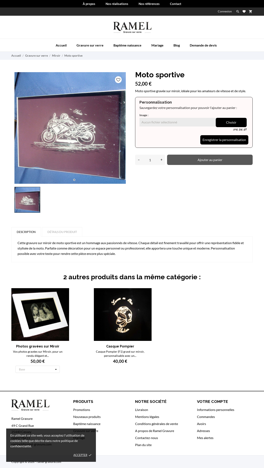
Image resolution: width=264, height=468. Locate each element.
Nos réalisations (117, 4)
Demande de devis (203, 45)
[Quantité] (150, 160)
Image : (143, 115)
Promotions (81, 410)
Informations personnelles (215, 410)
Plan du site (143, 445)
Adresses (203, 431)
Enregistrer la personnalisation (224, 140)
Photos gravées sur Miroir (37, 346)
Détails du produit (62, 232)
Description (26, 232)
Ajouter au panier (210, 160)
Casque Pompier (96, 346)
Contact (175, 4)
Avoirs (201, 424)
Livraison (141, 410)
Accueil (61, 45)
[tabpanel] (70, 128)
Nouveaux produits (87, 417)
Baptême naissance (127, 45)
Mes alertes (205, 438)
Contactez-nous (146, 438)
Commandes (206, 417)
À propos (89, 4)
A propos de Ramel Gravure (154, 431)
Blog (176, 45)
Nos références (149, 4)
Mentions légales (147, 417)
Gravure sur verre (90, 45)
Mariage (157, 45)
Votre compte (212, 401)
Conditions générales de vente (156, 424)
